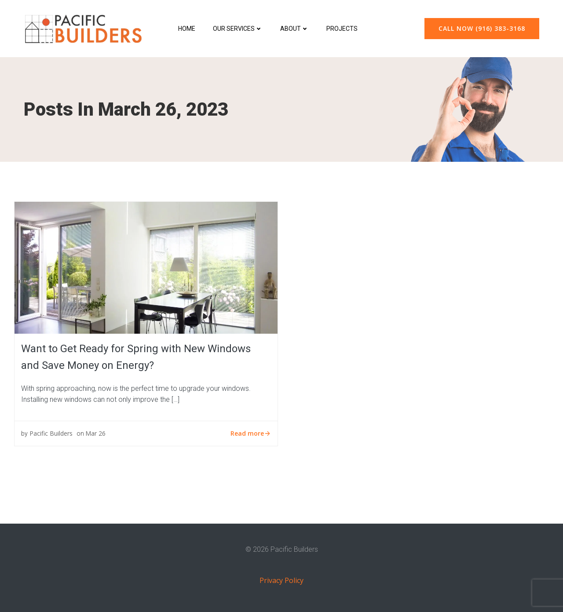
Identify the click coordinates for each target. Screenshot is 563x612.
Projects (342, 28)
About (294, 28)
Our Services (238, 28)
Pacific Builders (51, 433)
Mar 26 (95, 433)
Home (186, 28)
